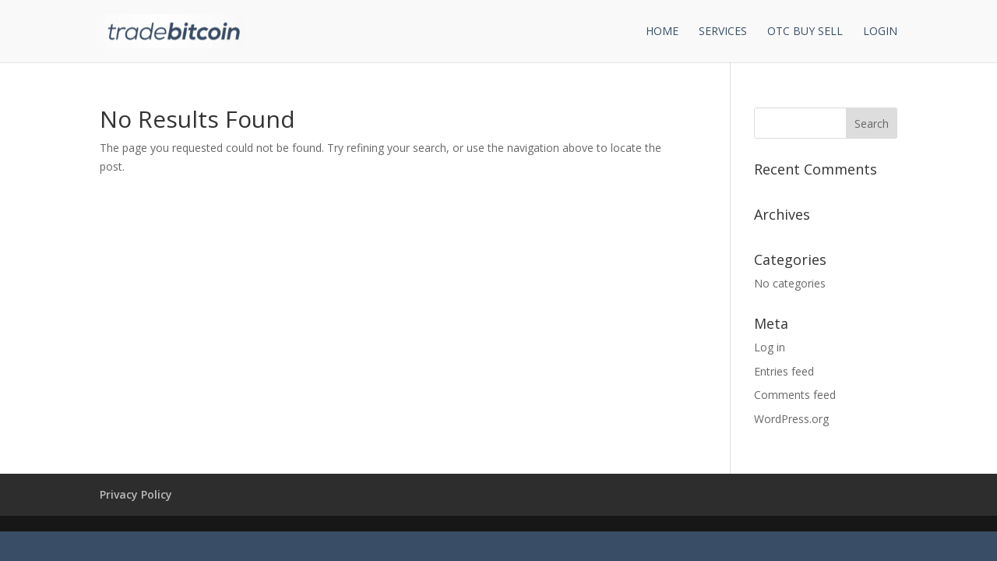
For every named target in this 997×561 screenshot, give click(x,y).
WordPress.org (791, 418)
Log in (769, 347)
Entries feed (784, 371)
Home (662, 32)
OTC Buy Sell (805, 32)
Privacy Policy (136, 494)
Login (880, 32)
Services (723, 32)
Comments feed (795, 394)
